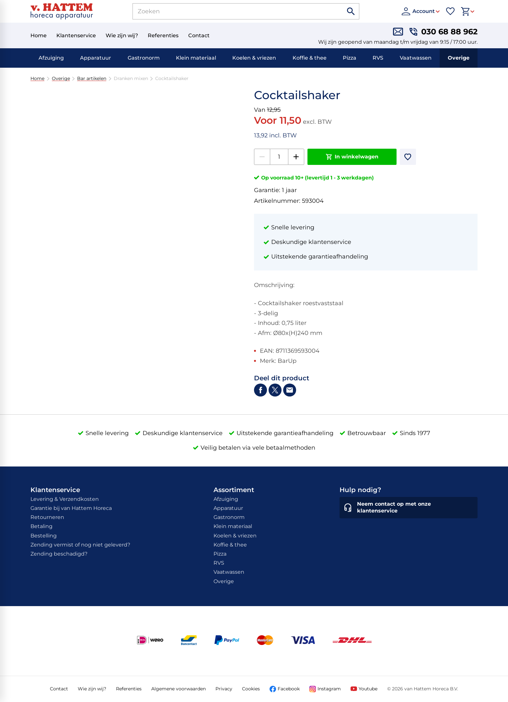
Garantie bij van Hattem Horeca (71, 508)
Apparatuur (95, 58)
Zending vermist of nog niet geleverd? (80, 545)
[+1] (296, 157)
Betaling (41, 526)
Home (37, 78)
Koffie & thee (310, 58)
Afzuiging (51, 58)
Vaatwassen (416, 58)
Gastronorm (144, 58)
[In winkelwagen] (352, 157)
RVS (378, 58)
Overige (458, 58)
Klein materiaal (196, 58)
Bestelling (43, 536)
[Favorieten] (450, 11)
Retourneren (47, 517)
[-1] (262, 157)
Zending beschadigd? (58, 554)
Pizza (349, 58)
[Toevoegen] (408, 157)
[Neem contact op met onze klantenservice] (409, 507)
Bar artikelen (91, 78)
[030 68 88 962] (444, 31)
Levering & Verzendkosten (64, 499)
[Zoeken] (230, 11)
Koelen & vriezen (254, 58)
